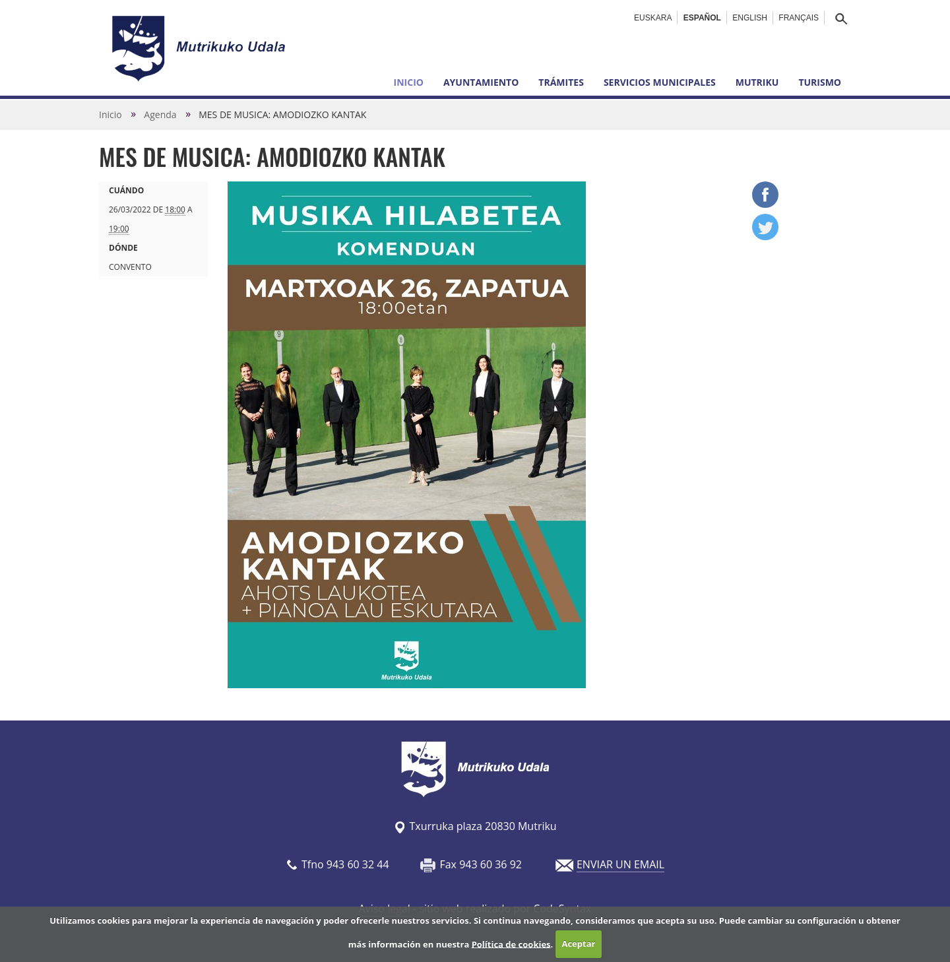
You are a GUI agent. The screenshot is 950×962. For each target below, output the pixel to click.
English (749, 17)
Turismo (819, 82)
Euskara (653, 17)
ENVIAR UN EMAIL (620, 864)
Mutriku (757, 82)
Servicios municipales (660, 82)
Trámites (561, 82)
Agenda (160, 114)
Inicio (409, 82)
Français (798, 17)
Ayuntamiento (481, 82)
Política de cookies (511, 943)
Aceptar (578, 943)
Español (702, 17)
